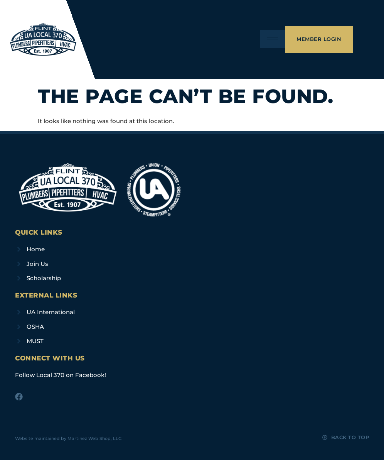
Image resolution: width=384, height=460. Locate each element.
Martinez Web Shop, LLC (94, 438)
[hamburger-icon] (272, 39)
